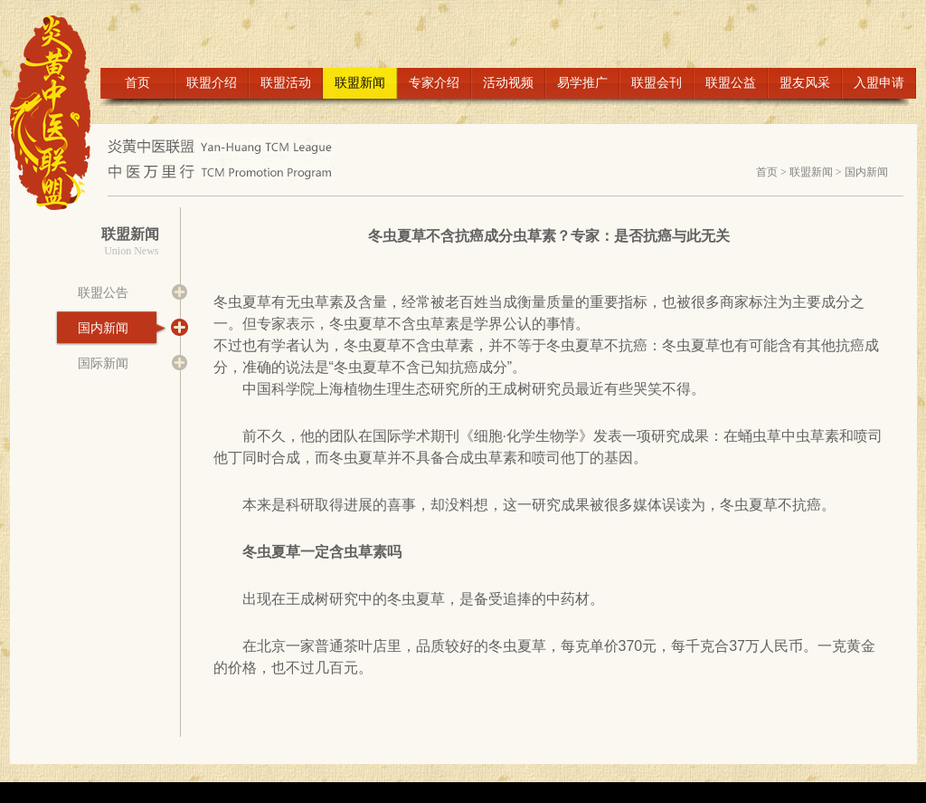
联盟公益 (730, 83)
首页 (137, 83)
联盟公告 (103, 293)
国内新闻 (866, 172)
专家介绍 (434, 83)
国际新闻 (103, 363)
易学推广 (582, 83)
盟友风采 (805, 83)
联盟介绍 (211, 83)
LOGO (58, 112)
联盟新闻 (360, 83)
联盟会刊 (656, 83)
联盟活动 (285, 83)
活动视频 (508, 83)
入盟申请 (879, 83)
